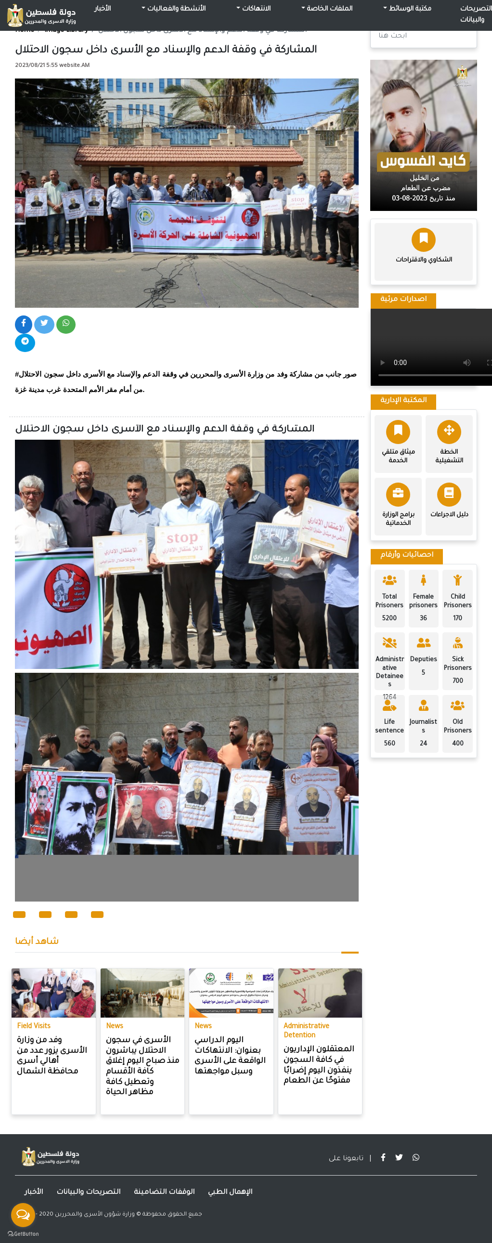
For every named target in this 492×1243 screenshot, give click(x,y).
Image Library (66, 31)
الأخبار (103, 9)
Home (24, 31)
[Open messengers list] (23, 1215)
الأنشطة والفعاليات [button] (175, 9)
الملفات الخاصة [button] (328, 9)
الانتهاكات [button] (255, 9)
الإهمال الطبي (230, 1193)
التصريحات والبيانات (88, 1193)
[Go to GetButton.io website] (23, 1233)
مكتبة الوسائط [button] (409, 9)
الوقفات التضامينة (164, 1193)
